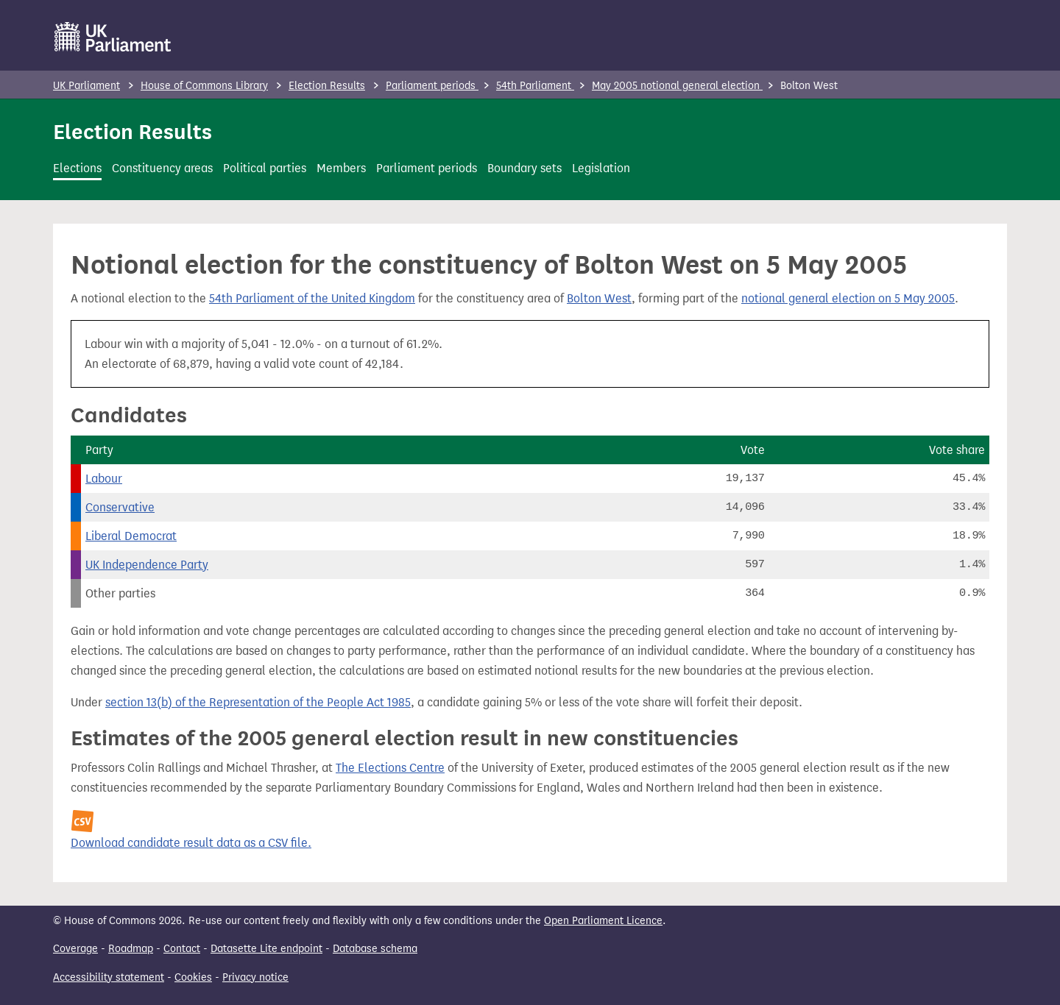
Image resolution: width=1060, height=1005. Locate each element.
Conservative (120, 507)
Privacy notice (255, 977)
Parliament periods (432, 85)
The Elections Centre (390, 768)
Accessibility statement (108, 977)
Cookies (193, 977)
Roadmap (130, 948)
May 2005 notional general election (677, 85)
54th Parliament (535, 85)
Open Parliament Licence (603, 921)
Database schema (375, 948)
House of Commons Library (204, 85)
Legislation (601, 168)
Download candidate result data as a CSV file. (191, 843)
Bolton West (599, 298)
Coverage (75, 948)
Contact (181, 948)
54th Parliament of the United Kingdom (312, 298)
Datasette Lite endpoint (266, 948)
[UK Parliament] (113, 37)
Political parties (264, 168)
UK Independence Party (146, 565)
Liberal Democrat (131, 536)
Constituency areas (162, 168)
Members (341, 168)
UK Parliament (86, 85)
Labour (103, 479)
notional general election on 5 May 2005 (848, 298)
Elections (77, 168)
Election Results (327, 85)
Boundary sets (524, 168)
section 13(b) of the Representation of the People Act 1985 (258, 702)
